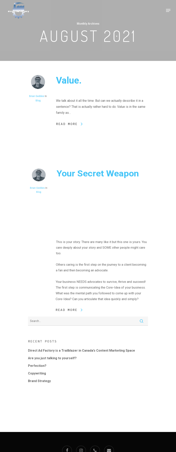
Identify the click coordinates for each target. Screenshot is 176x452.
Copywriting (37, 373)
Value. (69, 80)
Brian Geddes (36, 96)
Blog (38, 100)
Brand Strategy (39, 381)
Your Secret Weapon (97, 207)
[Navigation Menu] (168, 10)
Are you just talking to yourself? (52, 358)
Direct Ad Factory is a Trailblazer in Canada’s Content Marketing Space (81, 350)
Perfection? (37, 366)
